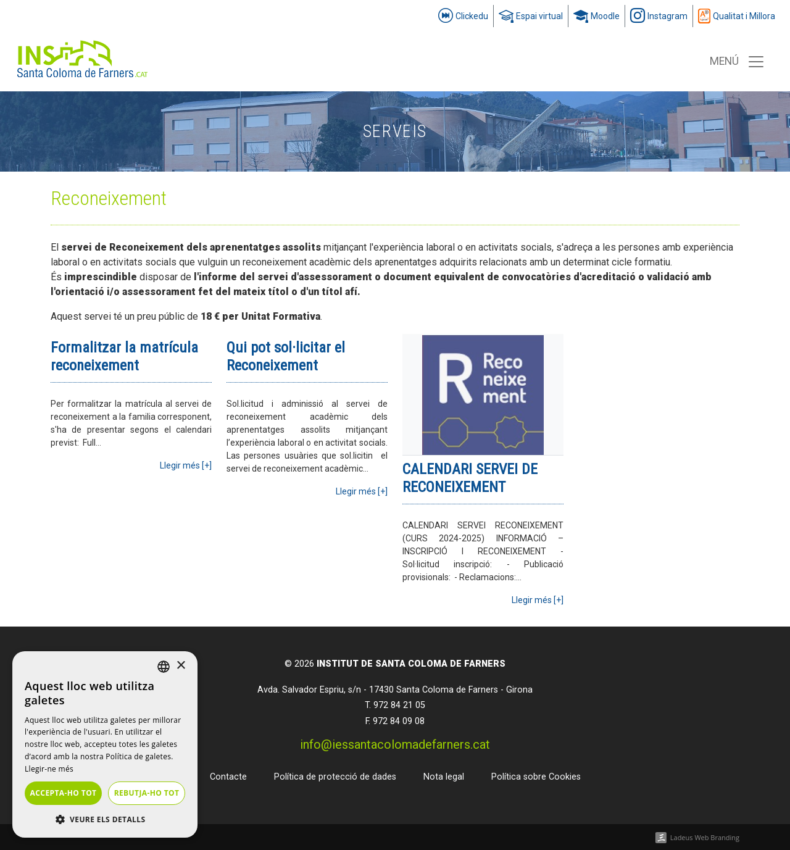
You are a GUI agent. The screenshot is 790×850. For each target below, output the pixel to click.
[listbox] (163, 666)
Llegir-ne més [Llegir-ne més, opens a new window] (49, 769)
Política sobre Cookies (536, 777)
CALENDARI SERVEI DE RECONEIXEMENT (470, 478)
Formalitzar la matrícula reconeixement (124, 356)
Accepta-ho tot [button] (63, 793)
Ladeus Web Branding (704, 837)
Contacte (228, 777)
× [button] (180, 665)
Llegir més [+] (186, 465)
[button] (105, 819)
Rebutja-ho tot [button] (147, 793)
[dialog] (105, 744)
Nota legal (443, 777)
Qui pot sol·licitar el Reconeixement (286, 356)
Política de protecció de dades (335, 777)
